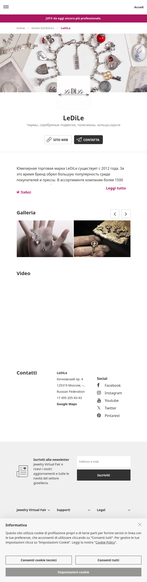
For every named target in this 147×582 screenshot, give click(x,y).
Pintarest (108, 415)
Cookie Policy (105, 542)
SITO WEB (60, 140)
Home (21, 28)
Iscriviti (103, 475)
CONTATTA (91, 140)
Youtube (108, 400)
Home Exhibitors (42, 28)
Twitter (106, 408)
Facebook (109, 385)
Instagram (109, 393)
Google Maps (67, 404)
